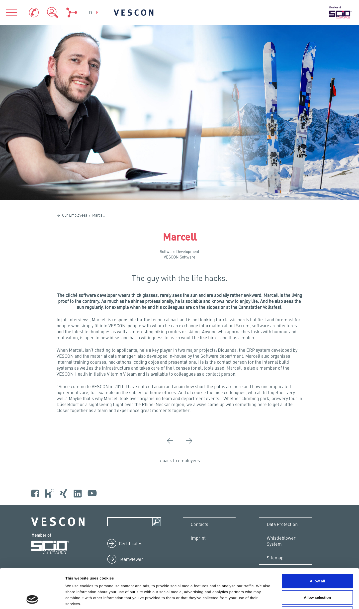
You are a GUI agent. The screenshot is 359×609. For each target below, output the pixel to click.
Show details (261, 599)
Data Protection (282, 524)
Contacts (199, 524)
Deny (317, 576)
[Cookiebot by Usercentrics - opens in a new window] (32, 599)
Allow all (317, 543)
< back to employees (179, 460)
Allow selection (317, 560)
